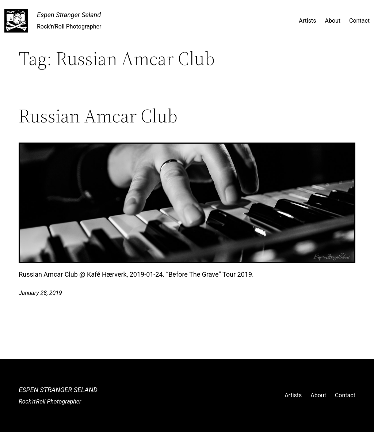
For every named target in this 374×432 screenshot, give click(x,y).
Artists (307, 20)
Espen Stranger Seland (69, 15)
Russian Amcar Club (98, 116)
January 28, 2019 (40, 292)
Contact (359, 20)
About (332, 20)
